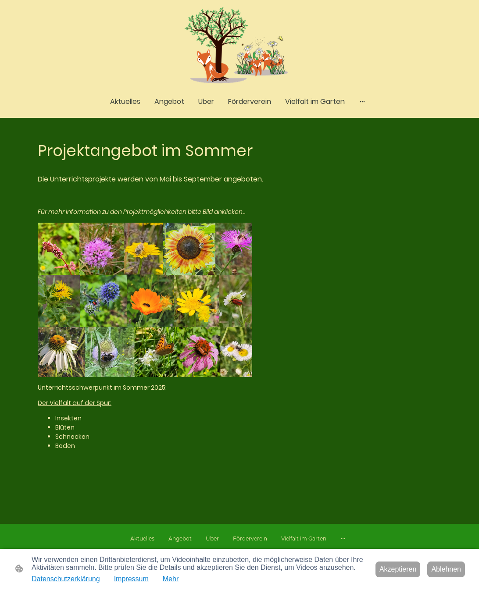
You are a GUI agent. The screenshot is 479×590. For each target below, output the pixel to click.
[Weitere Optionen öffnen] (362, 101)
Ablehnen (446, 569)
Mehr (171, 579)
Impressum (131, 579)
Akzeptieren (398, 569)
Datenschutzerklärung (66, 579)
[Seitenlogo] (239, 46)
